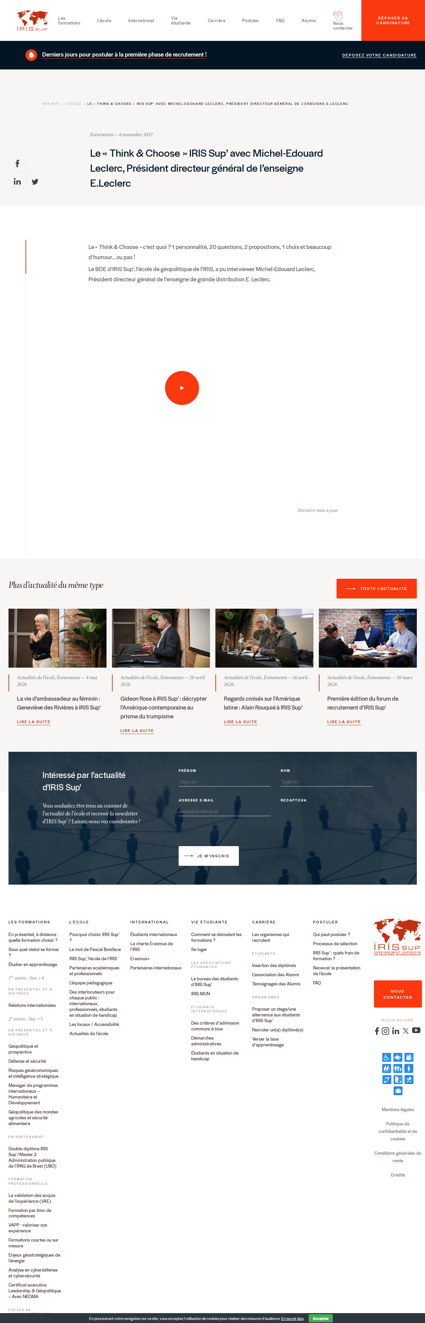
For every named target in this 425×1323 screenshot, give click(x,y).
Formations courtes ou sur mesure (34, 1243)
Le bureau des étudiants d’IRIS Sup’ (214, 981)
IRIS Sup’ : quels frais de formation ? (336, 956)
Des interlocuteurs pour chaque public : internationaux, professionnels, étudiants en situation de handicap (93, 1003)
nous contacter (397, 994)
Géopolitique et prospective (23, 1049)
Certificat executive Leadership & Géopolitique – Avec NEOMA (35, 1290)
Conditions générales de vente (397, 1157)
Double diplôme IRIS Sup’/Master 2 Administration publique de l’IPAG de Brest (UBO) (32, 1157)
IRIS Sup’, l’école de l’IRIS (93, 959)
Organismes (266, 997)
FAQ (317, 983)
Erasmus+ (140, 959)
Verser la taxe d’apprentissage (268, 1042)
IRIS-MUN (200, 994)
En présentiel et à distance (30, 991)
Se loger (199, 949)
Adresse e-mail (196, 800)
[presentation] (332, 819)
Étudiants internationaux (153, 934)
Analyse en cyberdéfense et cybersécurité (33, 1273)
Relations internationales (32, 1005)
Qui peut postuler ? (331, 934)
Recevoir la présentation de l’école (336, 971)
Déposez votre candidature (379, 55)
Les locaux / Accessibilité (94, 1024)
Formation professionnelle (28, 1181)
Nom (285, 771)
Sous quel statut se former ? (34, 952)
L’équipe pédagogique (90, 983)
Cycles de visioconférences (30, 1312)
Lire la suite (34, 721)
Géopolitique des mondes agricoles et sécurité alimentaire (33, 1117)
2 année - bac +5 (26, 1018)
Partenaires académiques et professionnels (94, 971)
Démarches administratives (206, 1041)
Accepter (321, 1318)
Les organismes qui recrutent (270, 937)
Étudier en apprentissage (33, 964)
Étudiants (264, 953)
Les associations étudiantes (211, 965)
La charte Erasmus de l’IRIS (151, 946)
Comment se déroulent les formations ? (216, 937)
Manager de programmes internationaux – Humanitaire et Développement (33, 1094)
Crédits (398, 1174)
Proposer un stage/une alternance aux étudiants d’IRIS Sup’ (276, 1015)
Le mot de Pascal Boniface (95, 949)
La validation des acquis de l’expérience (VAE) (32, 1198)
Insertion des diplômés (274, 965)
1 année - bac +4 (26, 977)
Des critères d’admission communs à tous (215, 1026)
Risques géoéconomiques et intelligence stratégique (34, 1073)
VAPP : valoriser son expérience (28, 1228)
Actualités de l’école (88, 1034)
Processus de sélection (335, 944)
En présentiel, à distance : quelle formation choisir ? (33, 937)
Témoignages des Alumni (276, 984)
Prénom (187, 771)
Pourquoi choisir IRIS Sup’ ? (94, 937)
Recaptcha (294, 800)
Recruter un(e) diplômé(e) (278, 1030)
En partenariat (26, 1137)
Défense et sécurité (27, 1061)
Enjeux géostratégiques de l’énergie (34, 1258)
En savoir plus (292, 1318)
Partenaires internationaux (156, 968)
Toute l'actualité (383, 588)
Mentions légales (398, 1109)
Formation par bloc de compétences (30, 1213)
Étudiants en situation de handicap (215, 1056)
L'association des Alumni (275, 975)
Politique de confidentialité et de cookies (397, 1131)
